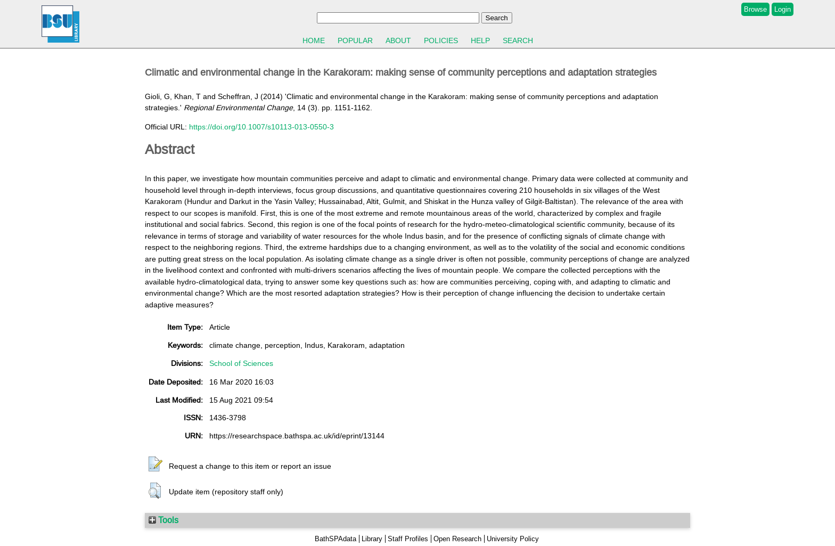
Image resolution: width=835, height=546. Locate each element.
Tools (163, 520)
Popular (355, 40)
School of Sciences (241, 363)
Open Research (457, 539)
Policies (441, 40)
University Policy (513, 539)
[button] (155, 464)
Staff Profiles (408, 539)
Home (313, 40)
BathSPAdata (335, 539)
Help (480, 40)
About (398, 40)
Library (372, 539)
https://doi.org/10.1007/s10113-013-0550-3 (261, 127)
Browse (755, 9)
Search (518, 40)
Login (782, 9)
